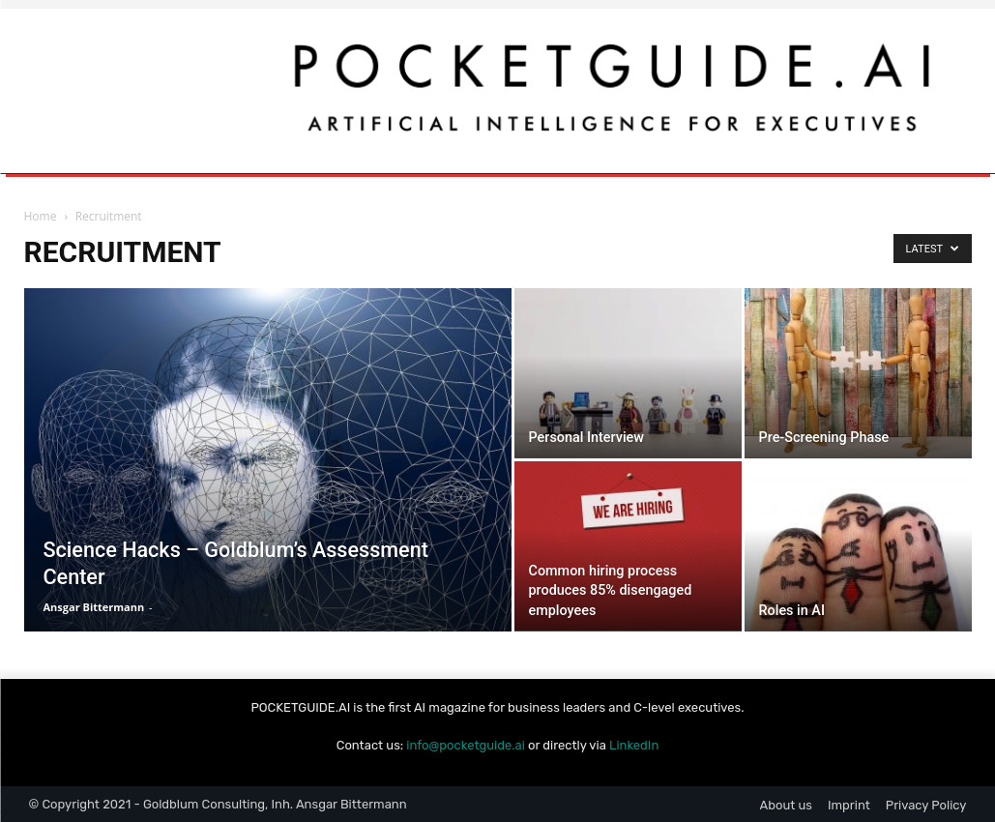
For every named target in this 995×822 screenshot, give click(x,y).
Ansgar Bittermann (94, 607)
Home (40, 216)
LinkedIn (633, 745)
